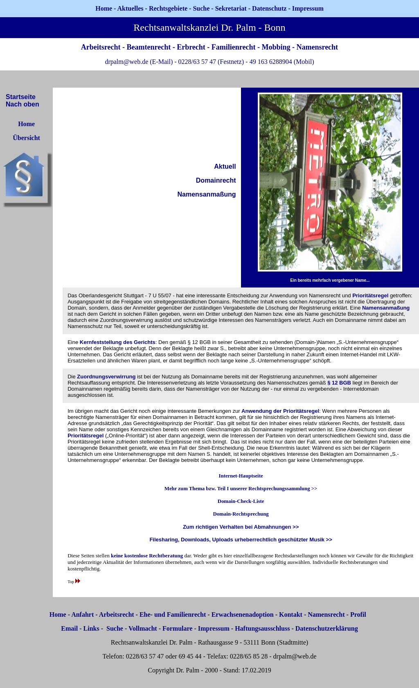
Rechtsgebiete (168, 8)
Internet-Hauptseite (241, 476)
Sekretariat (231, 8)
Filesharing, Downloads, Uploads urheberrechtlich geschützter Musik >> (240, 539)
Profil (358, 614)
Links (91, 628)
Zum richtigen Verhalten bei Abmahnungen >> (241, 527)
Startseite (21, 96)
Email (69, 628)
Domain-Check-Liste (241, 501)
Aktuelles (130, 8)
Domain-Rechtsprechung (240, 514)
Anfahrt (82, 614)
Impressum (214, 628)
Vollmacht (142, 628)
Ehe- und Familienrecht (173, 614)
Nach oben (22, 104)
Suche (201, 8)
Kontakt (290, 614)
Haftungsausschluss (262, 628)
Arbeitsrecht (116, 614)
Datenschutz (269, 8)
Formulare (177, 628)
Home (103, 8)
